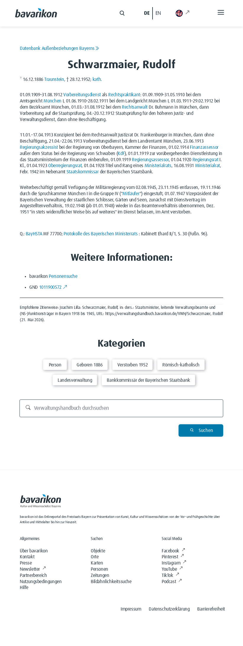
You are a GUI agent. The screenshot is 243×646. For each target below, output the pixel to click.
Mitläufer (130, 193)
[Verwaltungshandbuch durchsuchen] (121, 408)
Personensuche (63, 276)
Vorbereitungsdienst (82, 94)
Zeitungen (100, 575)
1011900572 (53, 287)
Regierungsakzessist (39, 147)
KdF (121, 153)
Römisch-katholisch (181, 365)
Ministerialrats (158, 165)
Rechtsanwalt (135, 107)
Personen (99, 569)
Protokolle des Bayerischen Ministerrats (101, 233)
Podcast (172, 582)
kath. (97, 79)
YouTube (172, 569)
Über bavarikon (34, 551)
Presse (26, 563)
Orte (94, 556)
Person (55, 365)
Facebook (173, 551)
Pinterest (173, 557)
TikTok (170, 575)
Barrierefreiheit (211, 609)
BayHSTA (34, 233)
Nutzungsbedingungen (40, 581)
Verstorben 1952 (132, 365)
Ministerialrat (207, 165)
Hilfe (24, 587)
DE (146, 13)
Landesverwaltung (75, 380)
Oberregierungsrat (65, 165)
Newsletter (33, 569)
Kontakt (27, 556)
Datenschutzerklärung (169, 609)
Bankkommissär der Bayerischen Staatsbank (148, 380)
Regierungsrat (205, 159)
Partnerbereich (33, 575)
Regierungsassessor (150, 159)
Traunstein (54, 79)
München (52, 101)
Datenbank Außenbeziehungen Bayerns (59, 48)
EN (158, 13)
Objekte (98, 551)
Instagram (174, 563)
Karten (97, 563)
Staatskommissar (83, 171)
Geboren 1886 (90, 365)
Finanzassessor (204, 147)
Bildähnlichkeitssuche (111, 581)
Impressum (131, 609)
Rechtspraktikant (124, 94)
